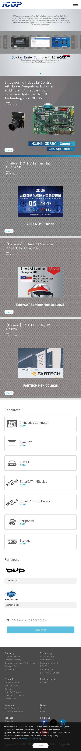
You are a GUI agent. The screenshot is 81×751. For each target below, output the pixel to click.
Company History (12, 659)
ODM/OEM (44, 682)
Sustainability (11, 669)
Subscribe (40, 629)
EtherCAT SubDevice (14, 695)
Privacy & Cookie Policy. (31, 738)
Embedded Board (12, 682)
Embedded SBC (47, 659)
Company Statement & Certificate (21, 663)
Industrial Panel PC (49, 663)
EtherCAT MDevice (13, 692)
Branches (8, 721)
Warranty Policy (12, 666)
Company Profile (12, 656)
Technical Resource (13, 711)
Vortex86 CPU (47, 656)
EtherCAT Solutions (49, 672)
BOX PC (43, 666)
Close (40, 746)
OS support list (47, 669)
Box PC (7, 688)
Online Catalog (11, 708)
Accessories (10, 698)
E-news (43, 708)
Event (43, 711)
